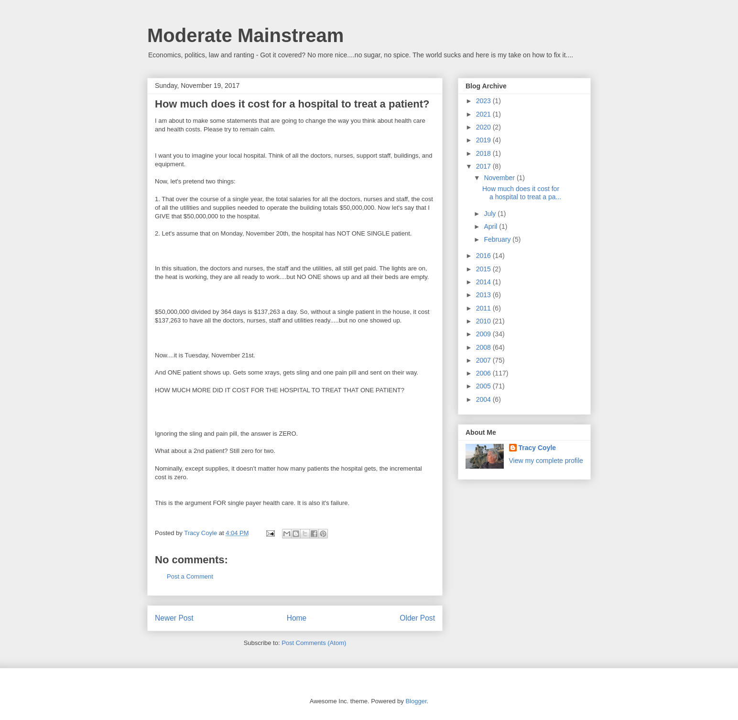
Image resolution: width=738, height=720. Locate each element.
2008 (484, 347)
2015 (484, 269)
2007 (484, 360)
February (498, 239)
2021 (484, 114)
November (500, 178)
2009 (484, 334)
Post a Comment (190, 576)
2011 (484, 308)
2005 (484, 386)
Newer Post (174, 618)
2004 (484, 399)
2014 (484, 282)
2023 (484, 101)
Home (297, 618)
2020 (484, 127)
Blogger (415, 701)
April (491, 226)
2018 (484, 153)
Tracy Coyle (537, 447)
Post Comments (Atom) (314, 642)
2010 (484, 321)
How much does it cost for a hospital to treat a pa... (521, 193)
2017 (484, 166)
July (491, 213)
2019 (484, 140)
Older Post (417, 618)
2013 (484, 295)
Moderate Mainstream (245, 35)
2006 (484, 373)
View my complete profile (546, 460)
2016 (484, 255)
